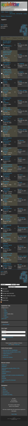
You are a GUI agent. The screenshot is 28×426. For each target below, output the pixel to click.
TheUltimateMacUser (23, 227)
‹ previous (24, 26)
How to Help (14, 414)
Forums (6, 12)
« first (24, 25)
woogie (21, 118)
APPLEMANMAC (7, 45)
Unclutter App (17, 344)
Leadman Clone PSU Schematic (9, 380)
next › (25, 33)
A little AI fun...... (6, 355)
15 (23, 31)
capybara (6, 74)
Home (2, 12)
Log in (2, 24)
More (25, 359)
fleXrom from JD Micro (8, 357)
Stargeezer (4, 366)
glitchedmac (7, 121)
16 (26, 31)
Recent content (6, 324)
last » (25, 34)
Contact (25, 13)
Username (4, 330)
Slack (5, 315)
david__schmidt (23, 90)
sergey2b (4, 369)
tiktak (3, 381)
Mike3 (5, 92)
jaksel (5, 82)
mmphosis (6, 64)
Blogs (4, 387)
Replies (15, 38)
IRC (5, 309)
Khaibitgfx (4, 373)
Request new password (8, 337)
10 (26, 28)
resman (21, 174)
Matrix (5, 310)
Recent (10, 12)
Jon (20, 43)
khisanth (6, 102)
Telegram (6, 317)
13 (26, 30)
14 (20, 31)
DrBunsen (21, 140)
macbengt (4, 378)
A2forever (6, 159)
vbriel (5, 57)
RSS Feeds (5, 391)
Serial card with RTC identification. (10, 350)
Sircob (5, 183)
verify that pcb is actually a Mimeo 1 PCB (12, 351)
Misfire (5, 313)
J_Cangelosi (7, 220)
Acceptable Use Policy (7, 394)
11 (21, 30)
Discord (6, 312)
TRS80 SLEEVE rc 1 (7, 353)
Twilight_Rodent (23, 236)
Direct (9, 344)
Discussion (8, 16)
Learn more (4, 318)
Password (4, 333)
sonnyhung (7, 228)
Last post (21, 38)
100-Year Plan (19, 13)
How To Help (12, 13)
